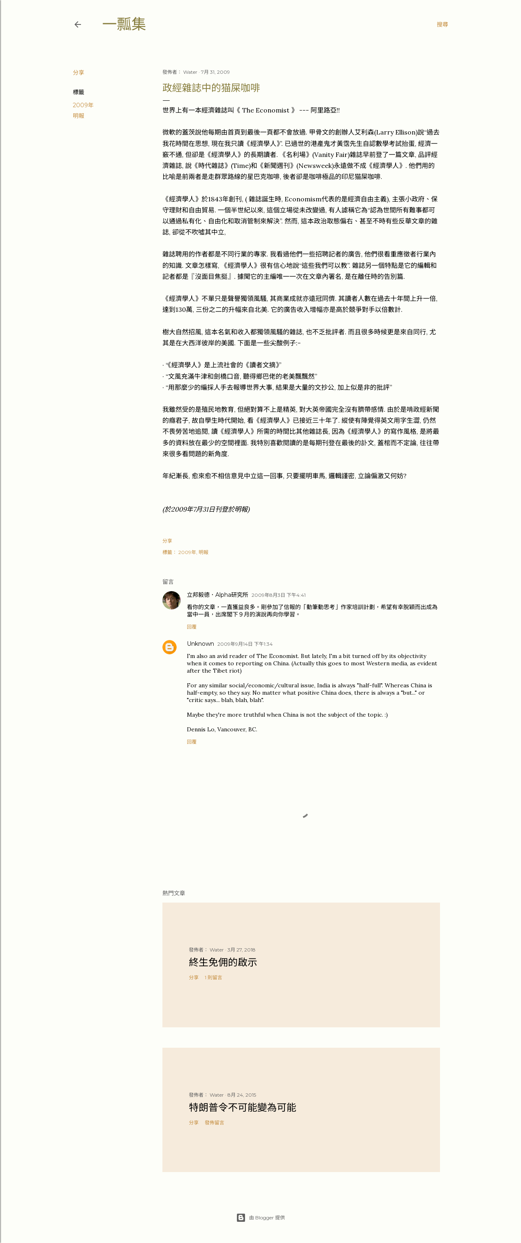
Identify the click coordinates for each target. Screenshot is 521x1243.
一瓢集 (124, 24)
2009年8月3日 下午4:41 (279, 595)
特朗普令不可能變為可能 (242, 1107)
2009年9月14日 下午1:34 (245, 644)
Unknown (200, 643)
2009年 (83, 105)
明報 (78, 115)
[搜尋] (442, 24)
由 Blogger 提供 (260, 1218)
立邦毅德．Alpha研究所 (217, 594)
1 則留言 (213, 977)
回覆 (192, 627)
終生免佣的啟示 (223, 962)
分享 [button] (78, 72)
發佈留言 (214, 1122)
